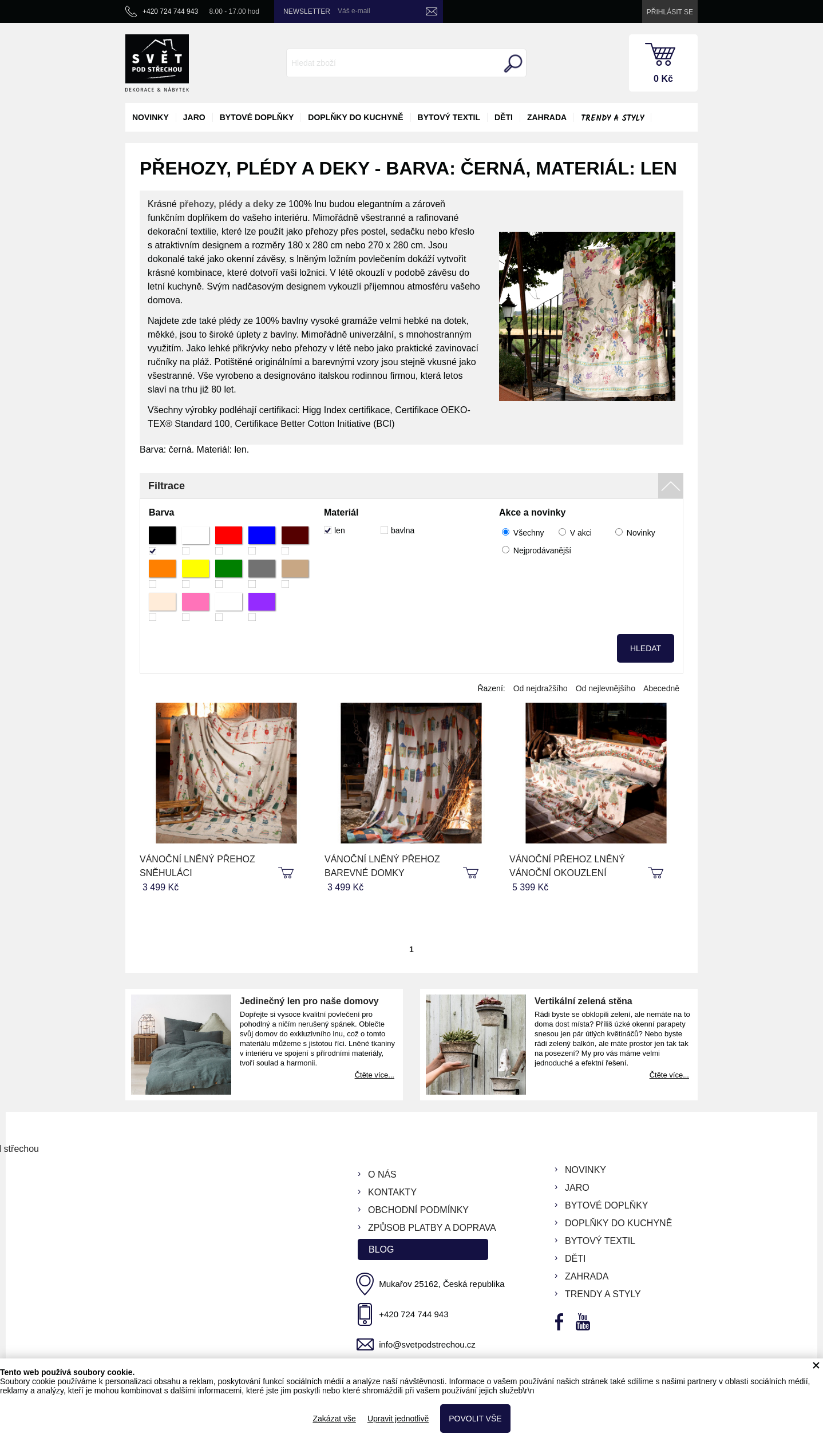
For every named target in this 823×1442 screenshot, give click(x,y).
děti (503, 117)
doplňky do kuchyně (355, 117)
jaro (194, 117)
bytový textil (449, 117)
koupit (287, 873)
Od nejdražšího (540, 688)
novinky (150, 117)
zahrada (547, 117)
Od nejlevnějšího (605, 688)
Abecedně (661, 688)
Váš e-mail (354, 11)
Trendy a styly (612, 118)
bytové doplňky (257, 117)
